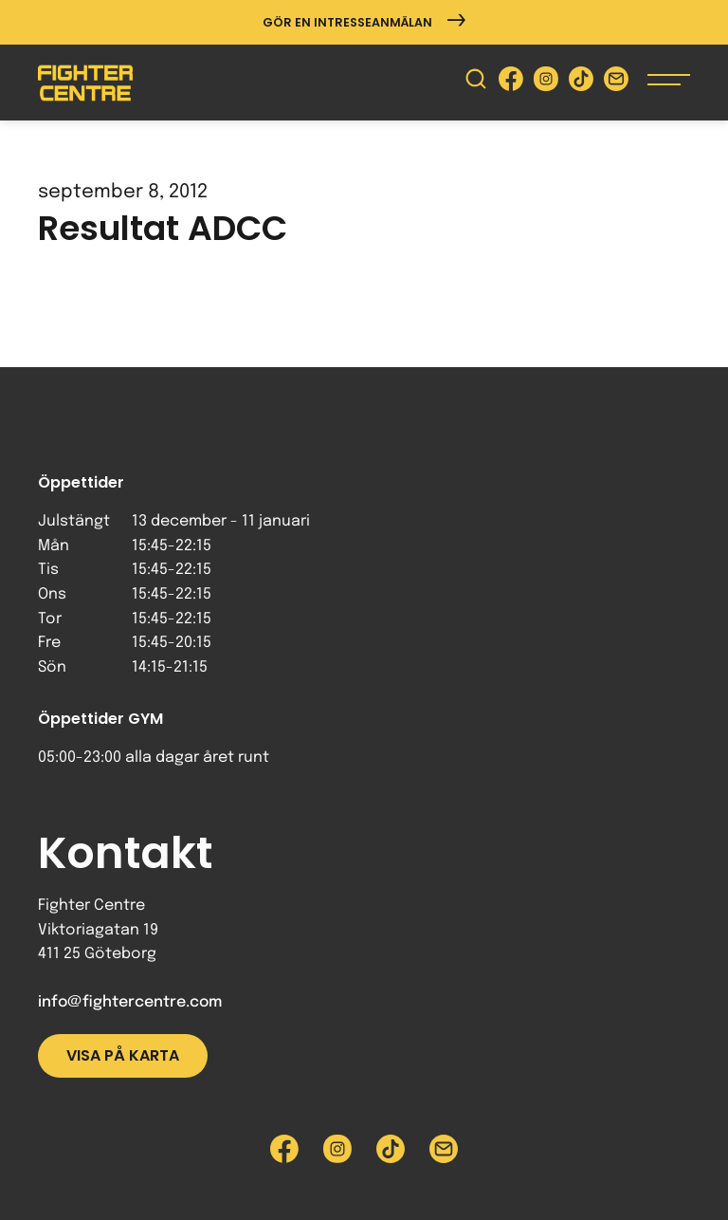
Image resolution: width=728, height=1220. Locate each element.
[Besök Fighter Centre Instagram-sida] (546, 83)
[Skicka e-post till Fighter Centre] (616, 83)
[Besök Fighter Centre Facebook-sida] (511, 83)
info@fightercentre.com (130, 1002)
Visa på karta (122, 1055)
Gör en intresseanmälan (364, 22)
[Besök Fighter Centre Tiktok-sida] (581, 83)
